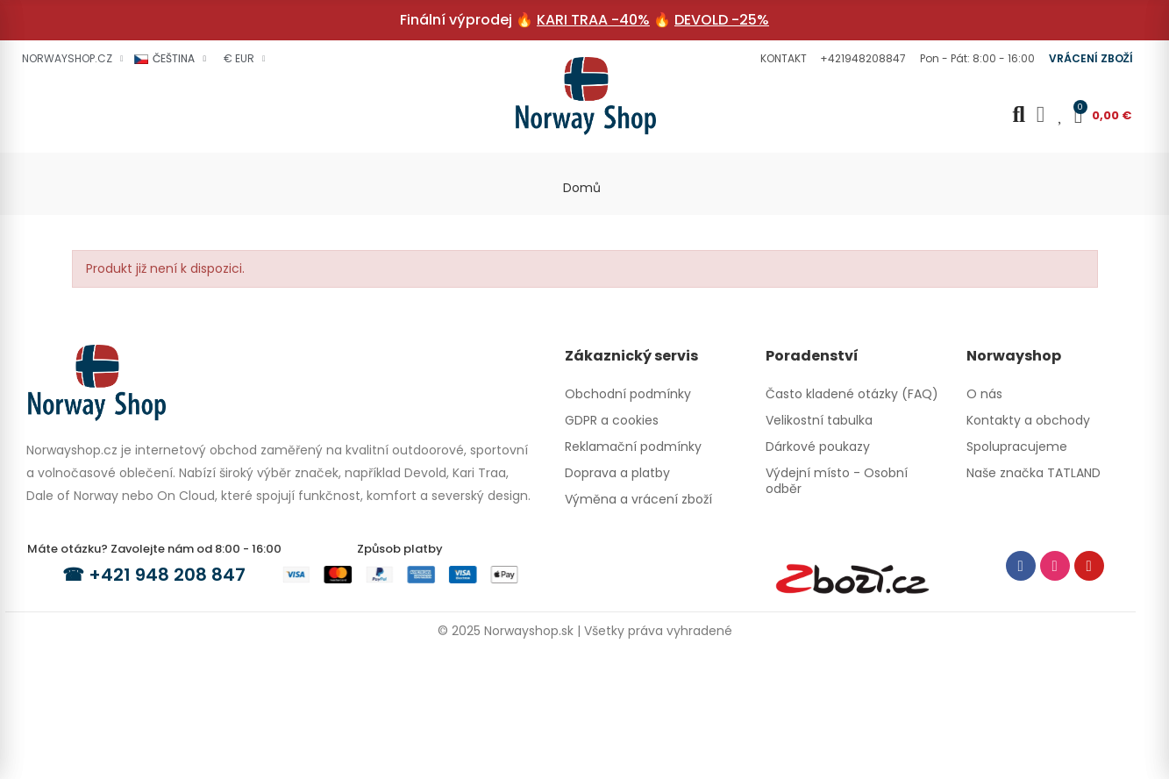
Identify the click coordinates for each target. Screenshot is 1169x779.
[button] (781, 58)
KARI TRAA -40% (593, 20)
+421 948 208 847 (167, 574)
